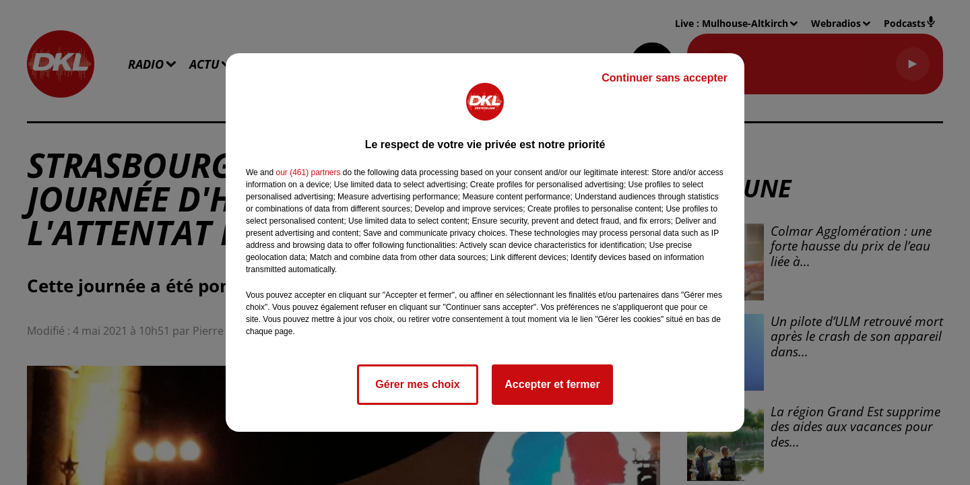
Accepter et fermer (552, 384)
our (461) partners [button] (308, 172)
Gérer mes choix (417, 384)
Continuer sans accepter (665, 78)
